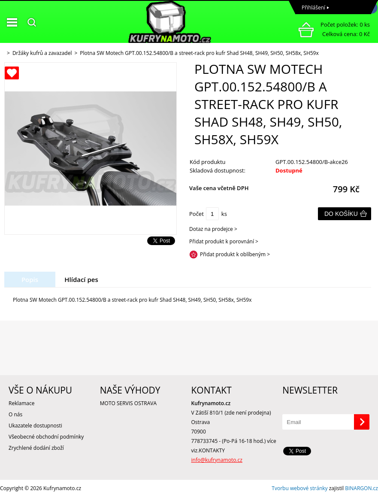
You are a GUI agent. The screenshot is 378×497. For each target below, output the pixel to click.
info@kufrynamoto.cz (216, 460)
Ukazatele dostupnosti (35, 425)
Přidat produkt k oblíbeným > (235, 254)
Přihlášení (313, 7)
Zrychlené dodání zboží (36, 448)
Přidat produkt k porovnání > (223, 241)
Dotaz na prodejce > (213, 229)
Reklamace (21, 403)
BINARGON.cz (361, 488)
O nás (15, 414)
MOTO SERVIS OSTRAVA (128, 403)
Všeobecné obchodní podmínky (46, 436)
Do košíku (341, 213)
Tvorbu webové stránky (299, 488)
